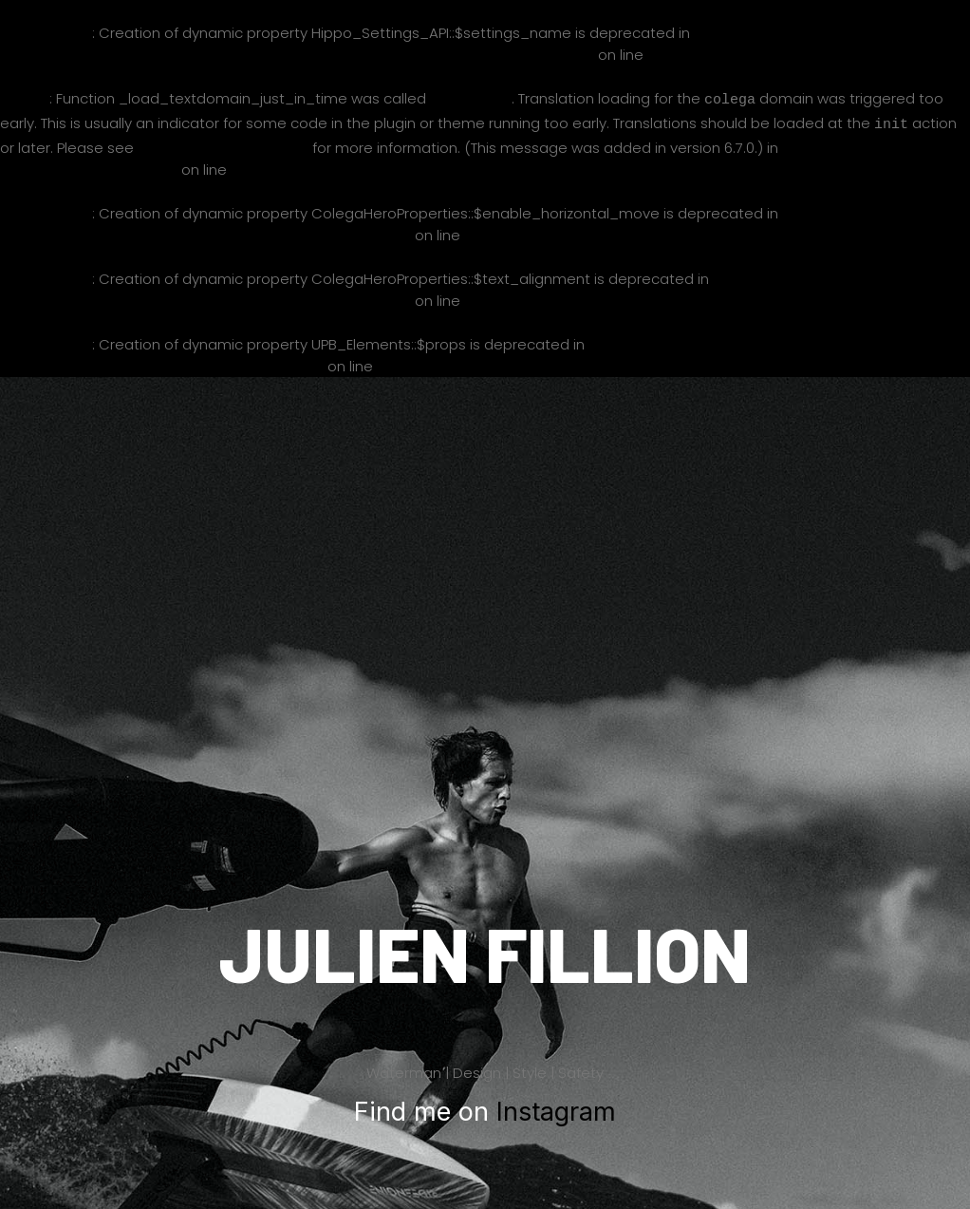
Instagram (556, 1108)
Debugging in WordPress (223, 144)
